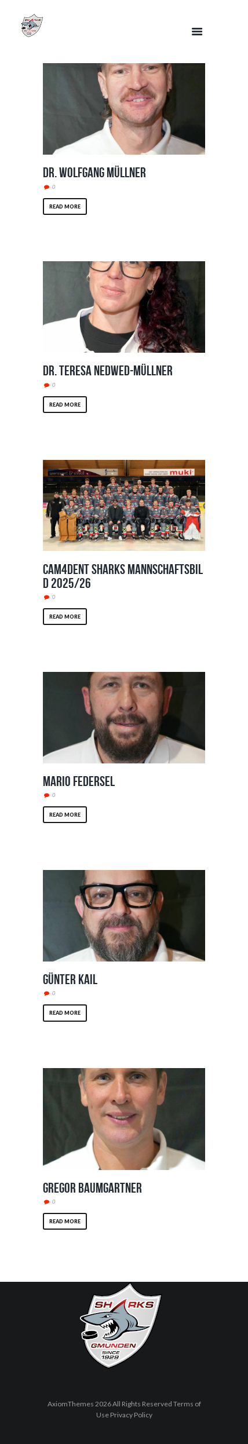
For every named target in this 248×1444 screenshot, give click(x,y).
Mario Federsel (79, 781)
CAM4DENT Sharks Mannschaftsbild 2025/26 (123, 576)
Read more (65, 206)
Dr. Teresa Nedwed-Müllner (108, 370)
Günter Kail (70, 979)
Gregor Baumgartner (92, 1188)
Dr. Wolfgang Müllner (94, 172)
